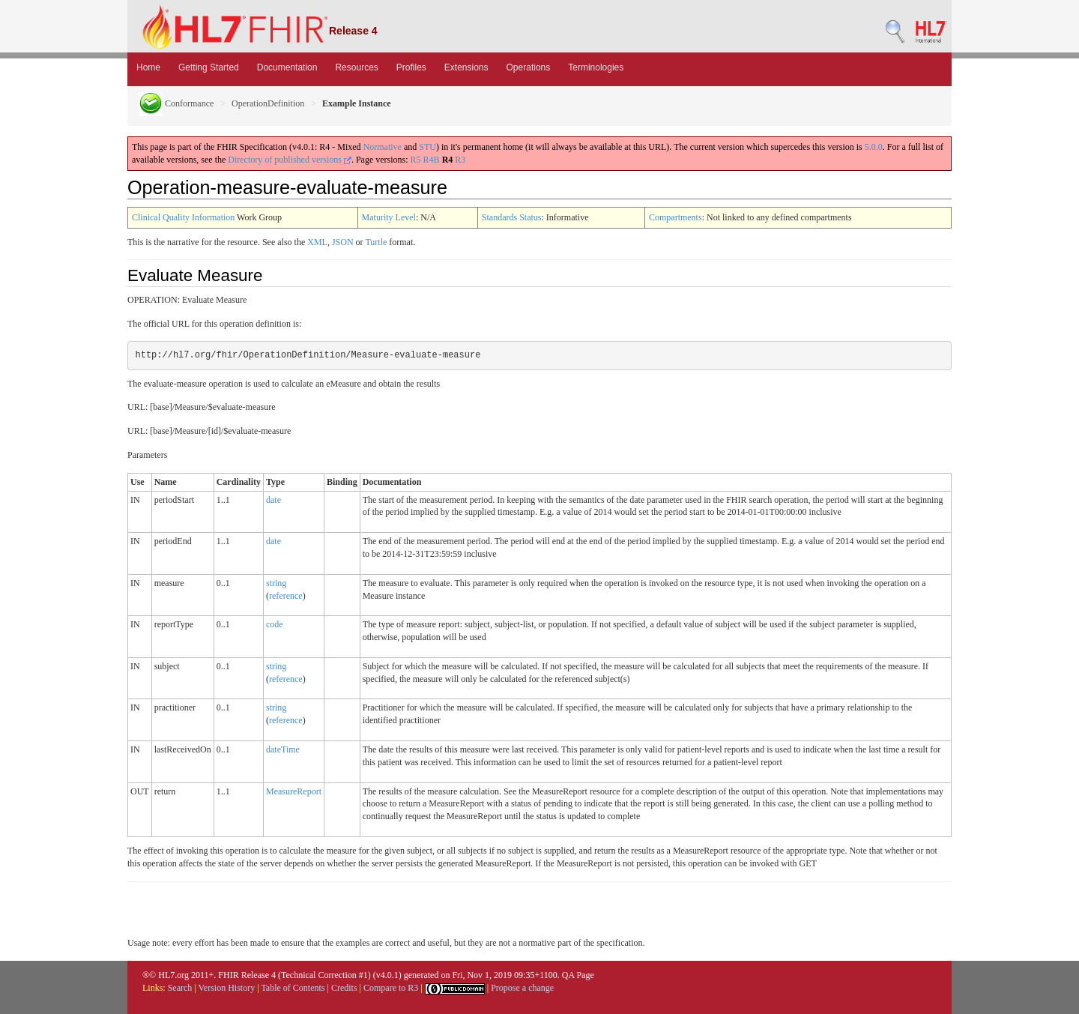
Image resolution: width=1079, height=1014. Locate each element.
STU (427, 147)
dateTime (283, 749)
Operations (529, 67)
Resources (356, 67)
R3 (460, 159)
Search (180, 988)
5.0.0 (874, 147)
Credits (344, 988)
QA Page (578, 975)
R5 (416, 159)
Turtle (376, 242)
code (274, 624)
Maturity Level (389, 217)
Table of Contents (292, 988)
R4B (431, 159)
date (273, 500)
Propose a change (522, 988)
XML (317, 242)
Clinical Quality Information (183, 217)
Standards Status (512, 217)
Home (148, 67)
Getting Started (208, 67)
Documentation (287, 67)
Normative (382, 147)
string (276, 583)
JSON (343, 242)
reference (286, 596)
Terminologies (595, 67)
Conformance (176, 103)
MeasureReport (293, 791)
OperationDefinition (268, 103)
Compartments (675, 217)
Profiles (411, 67)
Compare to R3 (390, 988)
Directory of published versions (289, 159)
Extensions (466, 67)
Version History (227, 988)
